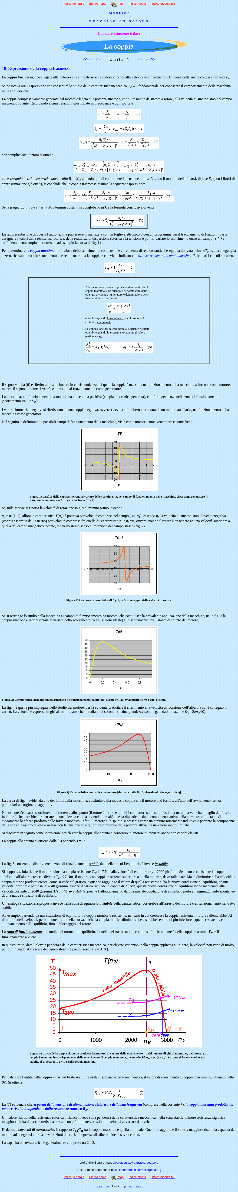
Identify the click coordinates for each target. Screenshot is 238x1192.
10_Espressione (15, 68)
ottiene (229, 256)
